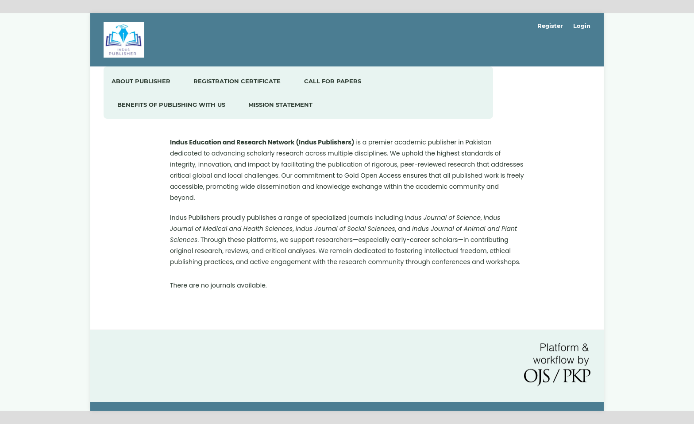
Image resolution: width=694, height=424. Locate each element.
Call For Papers (332, 81)
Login (581, 25)
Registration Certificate (237, 81)
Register (550, 25)
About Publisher (141, 81)
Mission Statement (280, 104)
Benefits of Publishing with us (171, 104)
